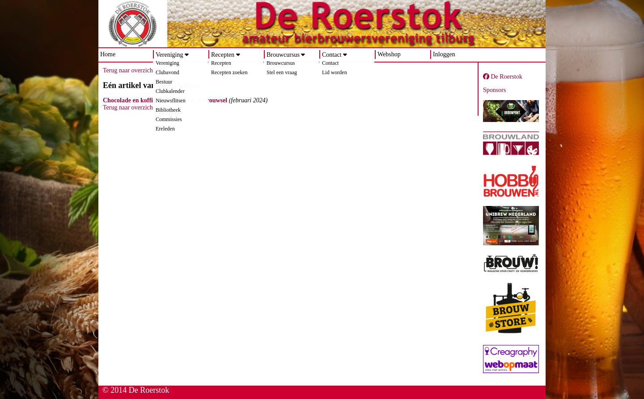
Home (107, 54)
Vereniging (169, 54)
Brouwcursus (283, 54)
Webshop (389, 54)
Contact (332, 54)
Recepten (222, 54)
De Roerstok (502, 76)
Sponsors (494, 90)
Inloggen (444, 54)
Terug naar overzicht (129, 70)
